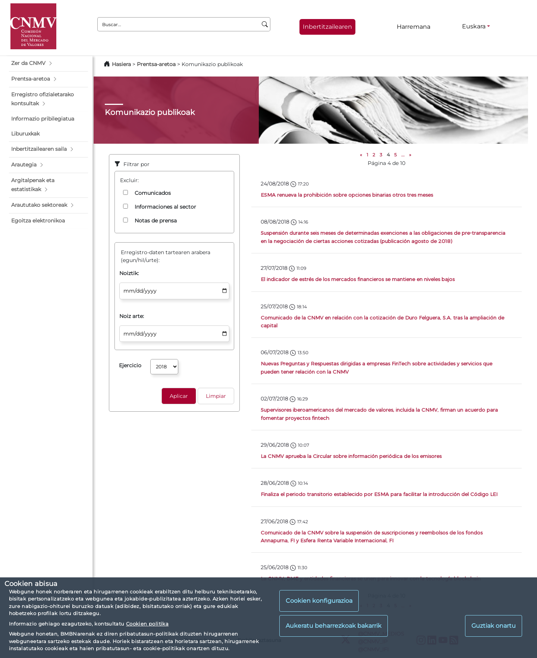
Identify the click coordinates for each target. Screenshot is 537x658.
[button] (48, 63)
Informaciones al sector (165, 206)
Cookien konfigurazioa (319, 600)
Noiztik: (129, 273)
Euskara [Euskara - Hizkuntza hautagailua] (474, 26)
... (403, 155)
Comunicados (153, 193)
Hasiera (121, 64)
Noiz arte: (131, 316)
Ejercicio (130, 365)
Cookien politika (147, 624)
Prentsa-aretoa (157, 64)
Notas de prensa (156, 220)
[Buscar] (265, 24)
